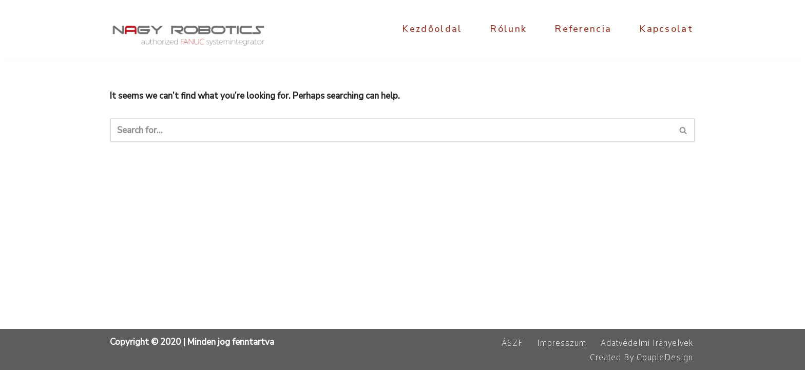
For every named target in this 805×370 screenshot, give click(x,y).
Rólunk (508, 29)
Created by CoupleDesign (641, 356)
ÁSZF (512, 342)
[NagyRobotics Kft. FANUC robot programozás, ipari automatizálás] (189, 29)
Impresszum (561, 342)
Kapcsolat (666, 29)
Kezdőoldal (432, 29)
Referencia (582, 29)
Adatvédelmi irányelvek (647, 342)
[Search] (391, 130)
